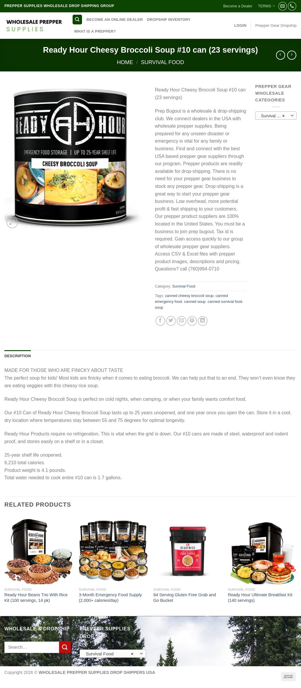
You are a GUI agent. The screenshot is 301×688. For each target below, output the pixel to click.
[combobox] (276, 115)
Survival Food (162, 62)
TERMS (266, 6)
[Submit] (65, 647)
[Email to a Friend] (181, 321)
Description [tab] (17, 356)
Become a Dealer (237, 6)
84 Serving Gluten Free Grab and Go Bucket (184, 597)
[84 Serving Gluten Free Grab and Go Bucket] (187, 549)
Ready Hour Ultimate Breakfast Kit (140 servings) (260, 597)
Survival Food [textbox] (273, 116)
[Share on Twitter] (171, 321)
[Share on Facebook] (160, 321)
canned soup (194, 301)
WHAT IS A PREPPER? (95, 31)
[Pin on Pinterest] (192, 321)
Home (125, 62)
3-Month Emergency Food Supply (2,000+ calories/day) (110, 597)
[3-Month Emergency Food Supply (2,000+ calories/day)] (113, 549)
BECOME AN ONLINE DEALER (114, 19)
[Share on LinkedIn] (203, 321)
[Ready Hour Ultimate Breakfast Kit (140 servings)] (262, 549)
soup (159, 307)
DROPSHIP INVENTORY (169, 19)
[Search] (77, 19)
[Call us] (292, 6)
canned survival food (225, 301)
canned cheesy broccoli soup (189, 295)
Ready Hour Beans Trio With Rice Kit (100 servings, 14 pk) (36, 597)
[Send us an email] (282, 6)
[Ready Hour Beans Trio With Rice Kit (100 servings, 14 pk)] (38, 549)
